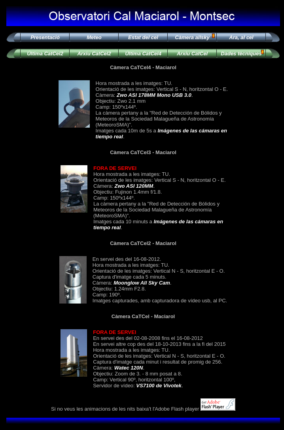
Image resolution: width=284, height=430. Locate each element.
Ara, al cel (241, 37)
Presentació (45, 37)
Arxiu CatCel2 (94, 54)
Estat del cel (143, 37)
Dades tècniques (241, 54)
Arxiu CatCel (192, 54)
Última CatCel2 (45, 54)
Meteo (94, 37)
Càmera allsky (192, 37)
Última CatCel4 (143, 54)
